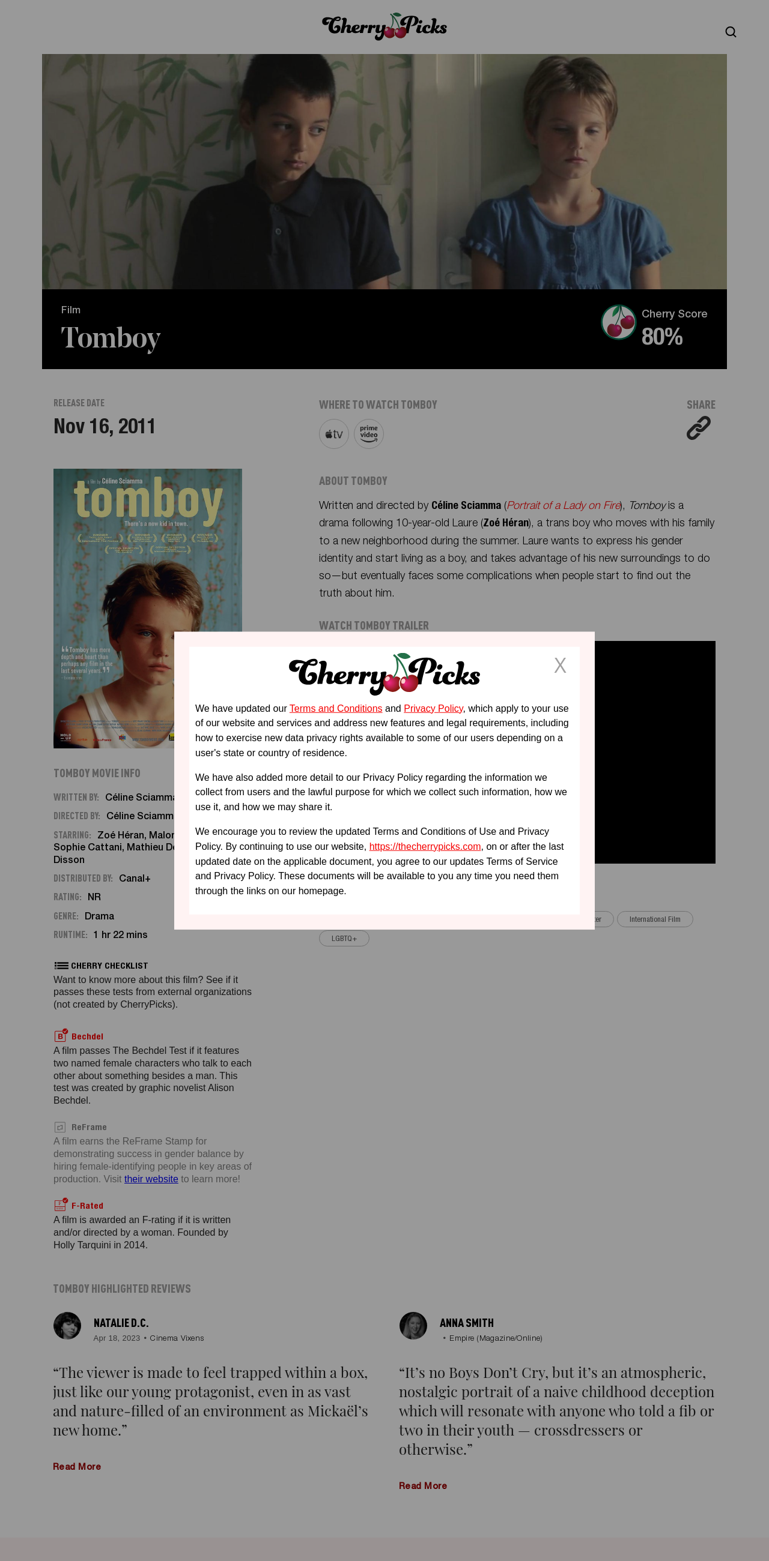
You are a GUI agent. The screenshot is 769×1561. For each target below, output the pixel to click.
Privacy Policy (433, 708)
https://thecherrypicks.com (425, 846)
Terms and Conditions (336, 708)
